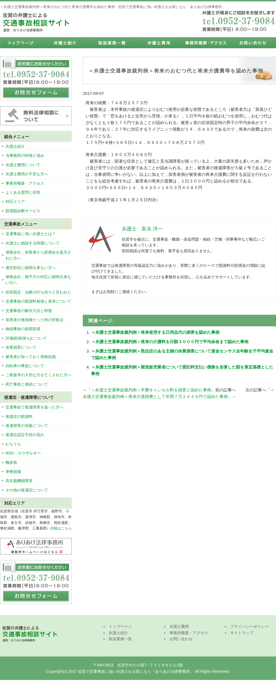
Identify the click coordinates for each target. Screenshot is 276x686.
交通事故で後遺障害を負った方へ (34, 407)
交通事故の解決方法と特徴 (29, 310)
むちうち (13, 444)
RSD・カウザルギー (23, 453)
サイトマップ (241, 633)
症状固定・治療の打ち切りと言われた (38, 292)
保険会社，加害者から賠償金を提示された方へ (38, 255)
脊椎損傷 (13, 471)
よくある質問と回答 (23, 192)
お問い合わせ (252, 42)
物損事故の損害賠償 (23, 329)
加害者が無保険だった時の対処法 (34, 320)
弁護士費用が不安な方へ (27, 174)
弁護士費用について (23, 165)
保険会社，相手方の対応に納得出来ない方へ (38, 280)
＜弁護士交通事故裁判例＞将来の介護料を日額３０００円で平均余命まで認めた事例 (169, 341)
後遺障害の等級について (27, 425)
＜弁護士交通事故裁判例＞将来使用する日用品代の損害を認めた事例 (155, 332)
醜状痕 (11, 462)
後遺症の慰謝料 (19, 416)
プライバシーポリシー (249, 626)
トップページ (20, 42)
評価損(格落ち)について (26, 338)
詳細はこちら (61, 528)
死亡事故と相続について (27, 384)
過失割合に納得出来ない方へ (31, 267)
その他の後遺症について (27, 490)
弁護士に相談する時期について (33, 243)
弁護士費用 (158, 42)
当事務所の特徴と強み (25, 155)
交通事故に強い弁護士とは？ (31, 234)
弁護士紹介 (64, 42)
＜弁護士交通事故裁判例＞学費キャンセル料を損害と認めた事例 (151, 390)
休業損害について (21, 347)
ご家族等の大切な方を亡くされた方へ (38, 375)
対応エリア (15, 201)
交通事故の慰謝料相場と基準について (38, 301)
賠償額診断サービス (23, 211)
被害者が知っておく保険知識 (31, 356)
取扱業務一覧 (111, 42)
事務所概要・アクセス (205, 42)
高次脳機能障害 (19, 480)
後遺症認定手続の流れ (25, 434)
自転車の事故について (25, 366)
